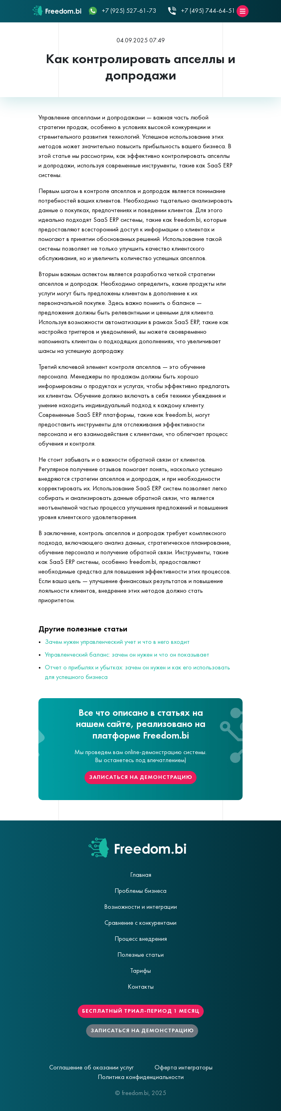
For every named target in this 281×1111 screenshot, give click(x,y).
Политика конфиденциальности (141, 1077)
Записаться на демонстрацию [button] (140, 777)
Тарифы (140, 971)
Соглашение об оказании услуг (91, 1068)
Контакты (141, 987)
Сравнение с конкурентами (140, 923)
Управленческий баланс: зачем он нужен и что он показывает (127, 655)
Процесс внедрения (140, 939)
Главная (140, 875)
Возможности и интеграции (140, 907)
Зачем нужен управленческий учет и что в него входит (117, 642)
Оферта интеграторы (184, 1068)
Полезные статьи (140, 955)
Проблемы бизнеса (140, 891)
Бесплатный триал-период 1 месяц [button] (140, 1011)
